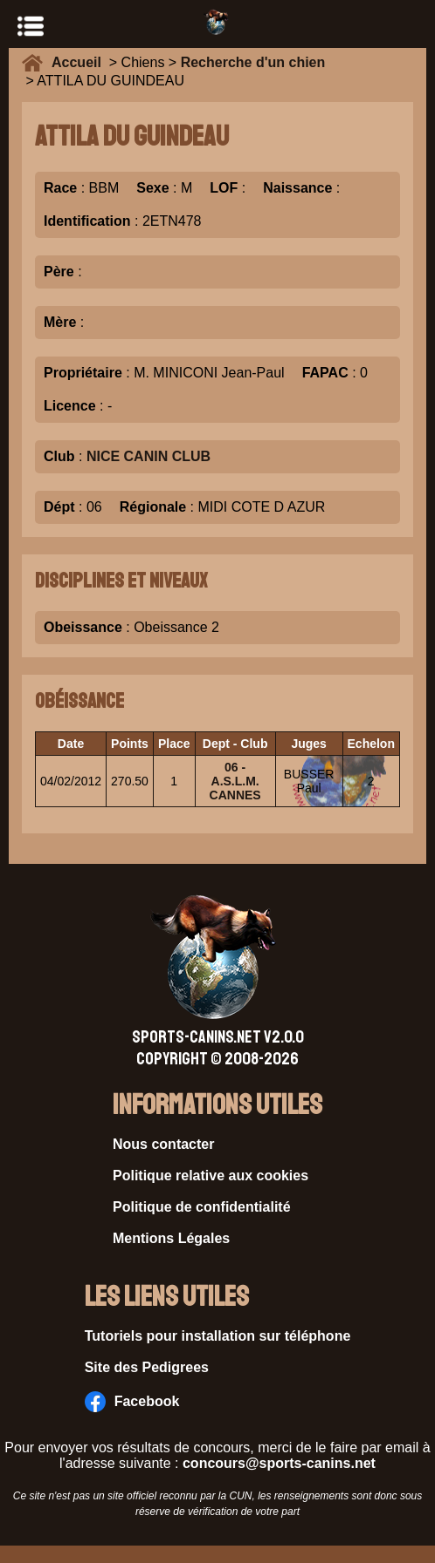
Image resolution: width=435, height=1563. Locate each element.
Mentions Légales (171, 1238)
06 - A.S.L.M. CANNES (235, 781)
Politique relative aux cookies (210, 1175)
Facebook (132, 1401)
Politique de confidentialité (202, 1206)
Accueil (80, 62)
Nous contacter (163, 1144)
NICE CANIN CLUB (148, 456)
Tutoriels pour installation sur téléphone (218, 1336)
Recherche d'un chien (253, 62)
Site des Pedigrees (147, 1367)
